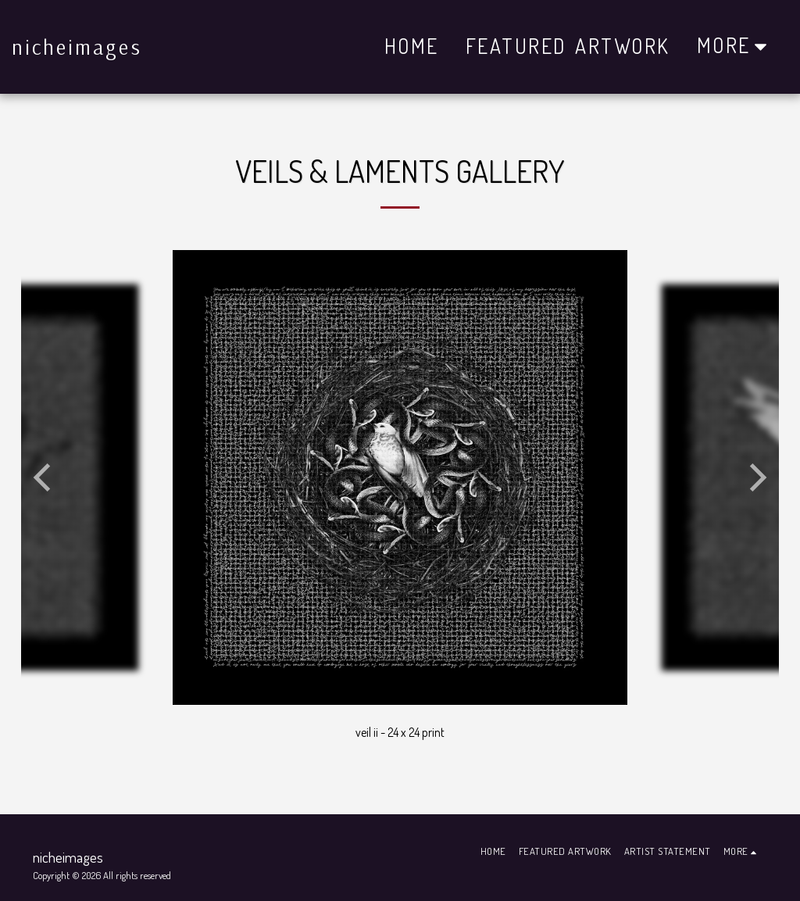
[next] (755, 477)
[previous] (44, 477)
